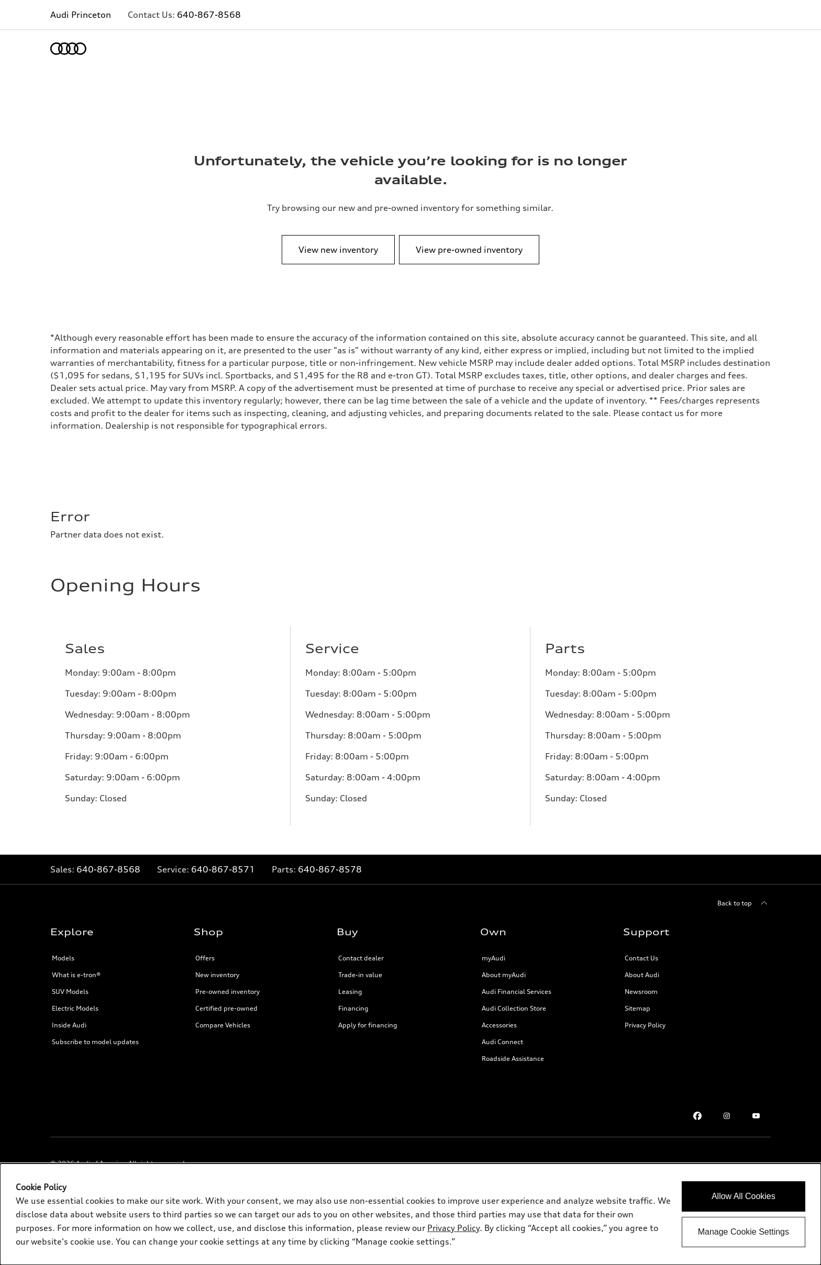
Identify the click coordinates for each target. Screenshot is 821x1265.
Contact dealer (361, 958)
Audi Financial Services (516, 991)
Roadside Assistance (513, 1058)
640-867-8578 (330, 869)
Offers (205, 958)
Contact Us (641, 958)
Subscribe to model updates (95, 1042)
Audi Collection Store (514, 1008)
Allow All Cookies (743, 1196)
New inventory (217, 975)
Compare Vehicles (222, 1025)
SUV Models (70, 991)
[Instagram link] (726, 1115)
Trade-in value (360, 975)
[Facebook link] (697, 1115)
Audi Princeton (80, 14)
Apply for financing (367, 1025)
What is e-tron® (76, 975)
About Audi (642, 975)
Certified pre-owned (226, 1008)
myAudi (493, 958)
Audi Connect (502, 1042)
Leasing (350, 991)
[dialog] (410, 1214)
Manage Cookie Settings (743, 1231)
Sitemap (637, 1008)
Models (63, 958)
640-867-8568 (209, 14)
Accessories (499, 1025)
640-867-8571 (223, 869)
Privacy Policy (645, 1025)
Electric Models (75, 1008)
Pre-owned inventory (227, 991)
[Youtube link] (756, 1115)
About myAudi (504, 975)
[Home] (68, 48)
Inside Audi (69, 1025)
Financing (353, 1008)
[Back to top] (744, 903)
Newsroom (641, 991)
